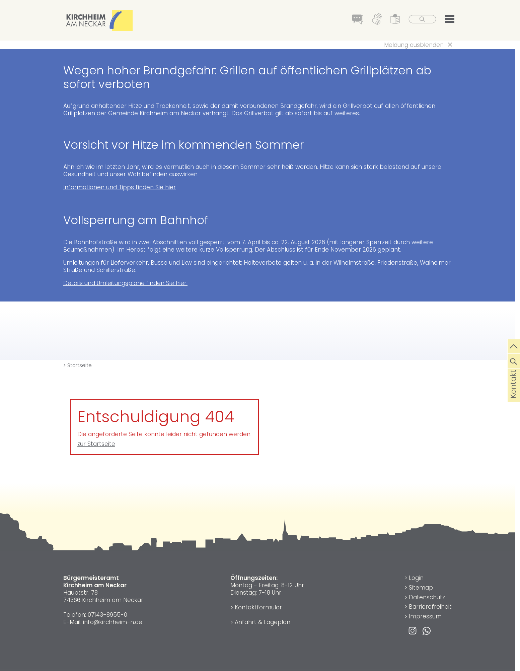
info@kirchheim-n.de (112, 622)
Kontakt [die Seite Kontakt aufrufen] (513, 394)
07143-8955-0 (107, 615)
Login (416, 578)
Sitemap (421, 588)
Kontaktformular (258, 607)
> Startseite (77, 365)
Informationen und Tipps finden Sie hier (119, 187)
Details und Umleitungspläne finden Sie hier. (125, 283)
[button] (449, 20)
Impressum (425, 616)
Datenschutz (427, 597)
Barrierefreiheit (430, 607)
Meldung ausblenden (414, 45)
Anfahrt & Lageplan (262, 622)
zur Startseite (96, 444)
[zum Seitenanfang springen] (514, 345)
